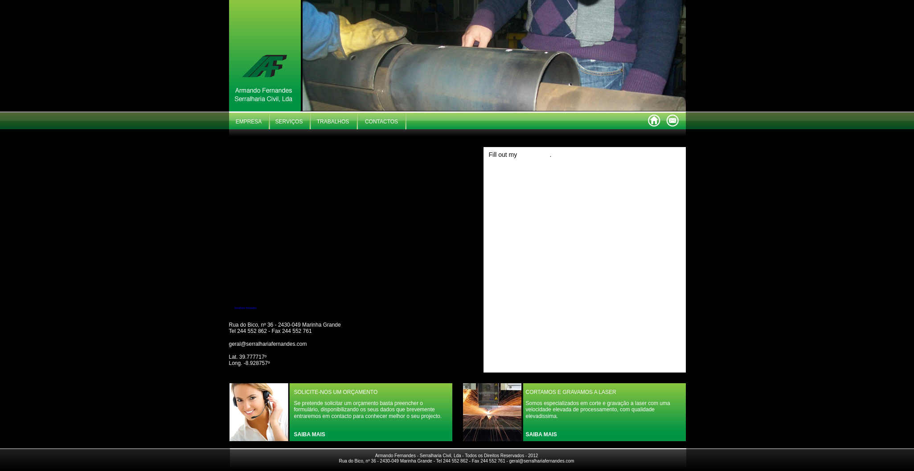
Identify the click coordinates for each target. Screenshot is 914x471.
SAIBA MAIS (309, 434)
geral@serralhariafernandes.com (268, 344)
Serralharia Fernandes (245, 308)
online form (534, 154)
